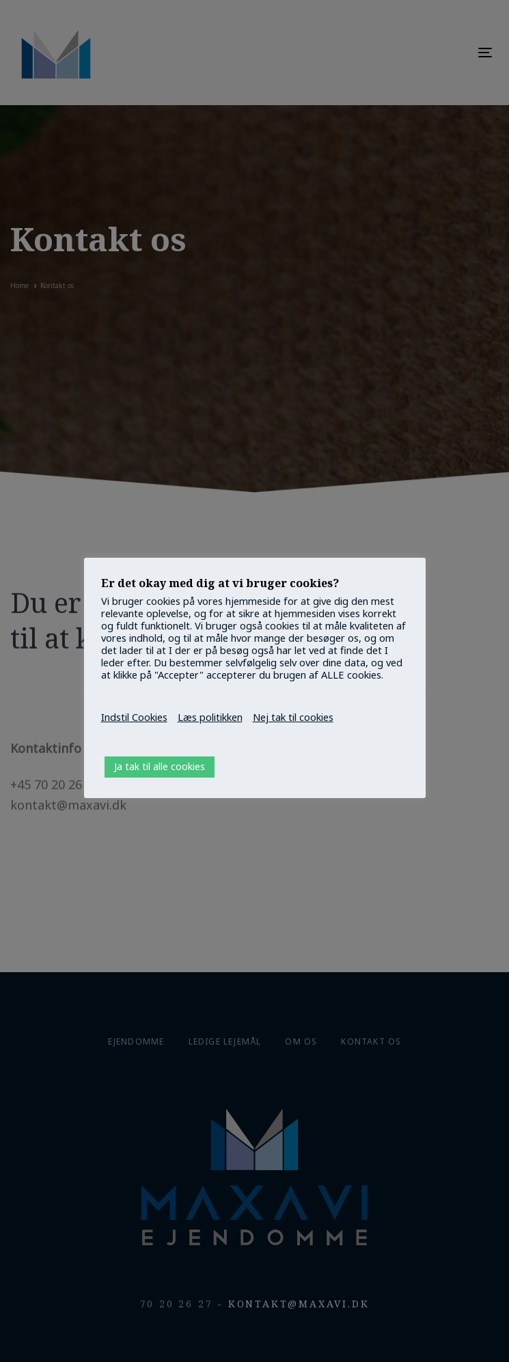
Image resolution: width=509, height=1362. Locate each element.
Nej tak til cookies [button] (293, 717)
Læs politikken (210, 717)
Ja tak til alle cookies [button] (159, 766)
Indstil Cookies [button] (134, 717)
